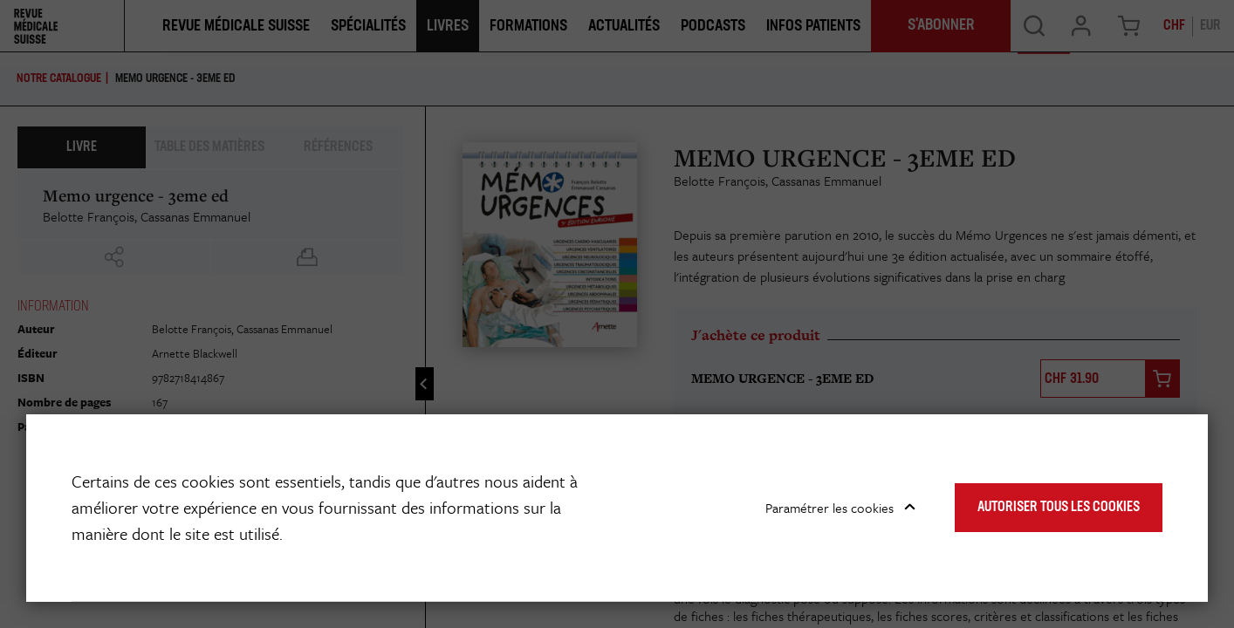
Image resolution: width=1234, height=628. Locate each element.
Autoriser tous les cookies (1058, 508)
